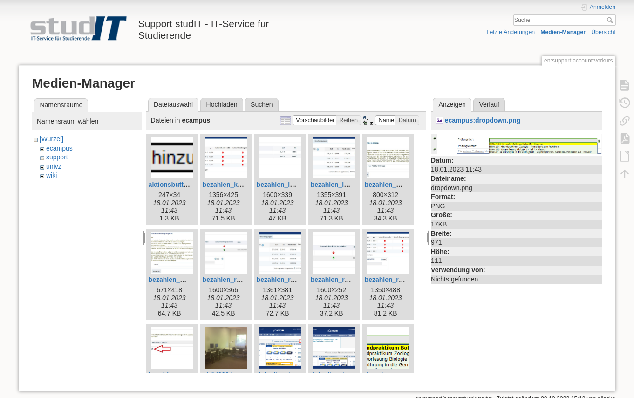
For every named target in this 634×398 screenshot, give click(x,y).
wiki (51, 175)
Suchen (262, 104)
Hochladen (222, 104)
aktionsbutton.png (177, 184)
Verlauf (489, 104)
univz (53, 166)
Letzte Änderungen (511, 32)
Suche (611, 20)
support (57, 157)
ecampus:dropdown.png (483, 120)
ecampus (59, 148)
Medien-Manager (563, 32)
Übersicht (603, 32)
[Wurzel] (51, 139)
